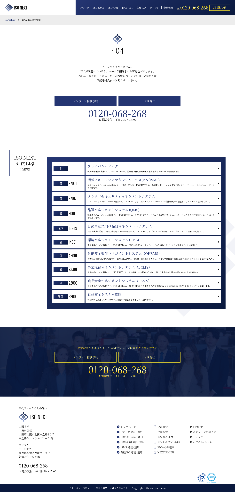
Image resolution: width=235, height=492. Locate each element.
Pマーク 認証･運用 (129, 432)
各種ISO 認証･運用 (130, 452)
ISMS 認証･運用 (128, 447)
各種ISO (141, 7)
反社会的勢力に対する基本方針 (112, 488)
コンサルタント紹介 (167, 442)
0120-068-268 (33, 465)
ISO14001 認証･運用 (130, 442)
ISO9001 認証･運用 (130, 437)
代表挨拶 (161, 432)
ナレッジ (154, 7)
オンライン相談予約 (85, 101)
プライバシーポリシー (80, 488)
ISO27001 (98, 7)
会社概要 (168, 7)
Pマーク (84, 7)
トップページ (126, 427)
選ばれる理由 (163, 437)
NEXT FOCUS (164, 452)
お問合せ (220, 7)
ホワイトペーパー (201, 442)
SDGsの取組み (164, 447)
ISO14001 (127, 7)
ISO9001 (113, 7)
